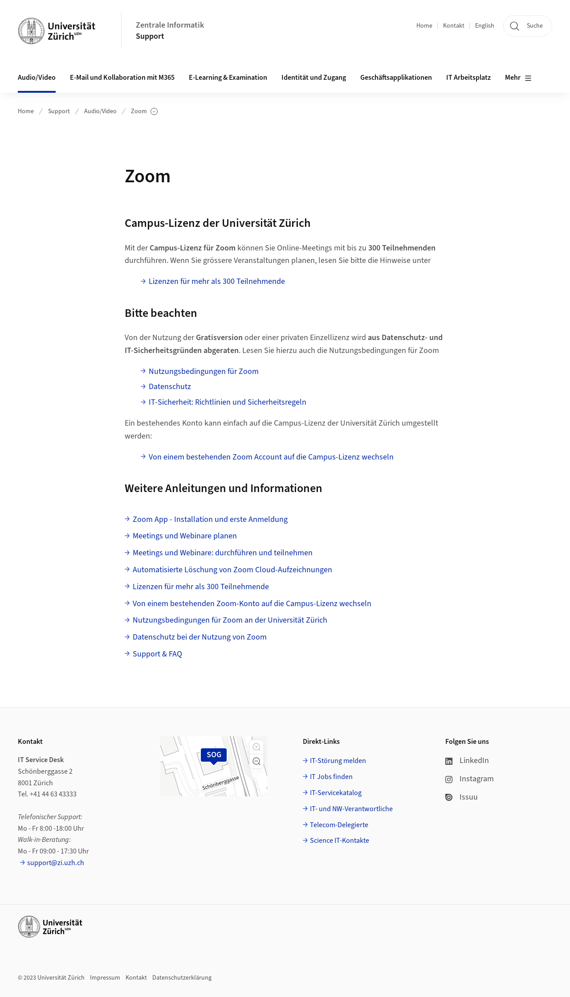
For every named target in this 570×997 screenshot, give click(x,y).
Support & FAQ (157, 654)
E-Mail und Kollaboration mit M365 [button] (122, 77)
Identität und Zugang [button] (313, 77)
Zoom (144, 111)
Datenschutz (170, 386)
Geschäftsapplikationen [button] (396, 77)
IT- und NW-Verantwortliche (351, 809)
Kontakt (453, 25)
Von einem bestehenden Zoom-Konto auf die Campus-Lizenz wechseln (252, 603)
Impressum (105, 977)
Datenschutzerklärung (182, 977)
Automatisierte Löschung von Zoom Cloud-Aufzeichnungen (232, 569)
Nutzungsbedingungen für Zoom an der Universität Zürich (230, 620)
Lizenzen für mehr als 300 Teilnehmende (217, 281)
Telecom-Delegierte (339, 825)
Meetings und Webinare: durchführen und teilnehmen (223, 552)
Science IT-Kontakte (339, 840)
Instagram (469, 778)
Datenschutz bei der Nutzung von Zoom (200, 637)
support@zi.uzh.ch (55, 863)
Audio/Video (100, 111)
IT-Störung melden (338, 761)
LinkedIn (467, 760)
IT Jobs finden (331, 777)
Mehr (518, 78)
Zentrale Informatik (170, 25)
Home (424, 25)
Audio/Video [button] (37, 77)
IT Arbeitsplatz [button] (468, 77)
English (484, 25)
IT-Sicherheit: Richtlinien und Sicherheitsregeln (227, 402)
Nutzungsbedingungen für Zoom (204, 371)
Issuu (461, 797)
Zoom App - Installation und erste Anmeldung (210, 519)
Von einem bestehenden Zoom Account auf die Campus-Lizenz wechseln (271, 457)
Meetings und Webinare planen (185, 536)
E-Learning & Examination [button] (228, 77)
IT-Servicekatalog (336, 793)
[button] (256, 747)
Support (150, 36)
